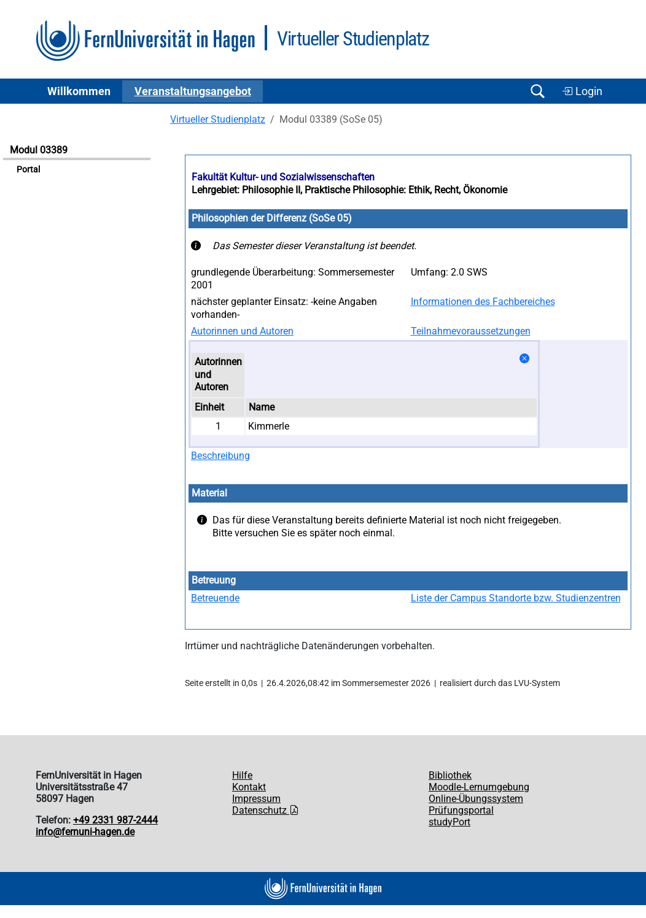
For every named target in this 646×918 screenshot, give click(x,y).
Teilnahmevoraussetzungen (471, 331)
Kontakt (249, 787)
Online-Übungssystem (476, 798)
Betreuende (215, 598)
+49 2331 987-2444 (115, 820)
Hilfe (242, 775)
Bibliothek (450, 775)
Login (582, 91)
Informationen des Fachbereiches (483, 301)
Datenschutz (265, 810)
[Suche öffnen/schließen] (537, 91)
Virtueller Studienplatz (217, 119)
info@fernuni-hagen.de (85, 832)
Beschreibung (220, 455)
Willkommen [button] (79, 91)
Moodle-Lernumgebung (479, 787)
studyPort (449, 822)
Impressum (256, 798)
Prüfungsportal (461, 810)
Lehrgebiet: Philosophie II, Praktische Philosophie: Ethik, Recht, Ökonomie (349, 190)
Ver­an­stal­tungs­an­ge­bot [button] (192, 91)
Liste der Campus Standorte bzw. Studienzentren (516, 598)
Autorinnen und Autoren (242, 331)
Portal (28, 169)
